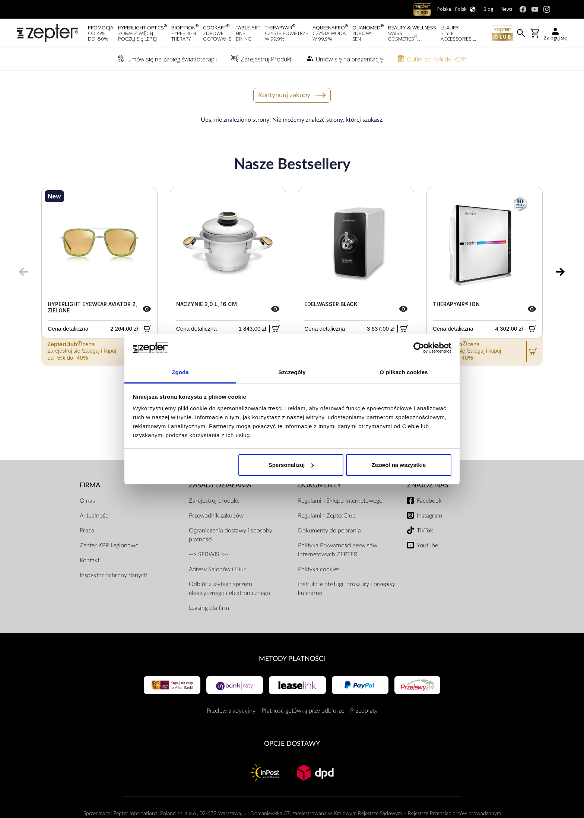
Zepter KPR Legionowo (109, 545)
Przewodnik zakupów (216, 516)
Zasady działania (220, 485)
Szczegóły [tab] (291, 372)
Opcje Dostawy (292, 744)
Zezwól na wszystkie (398, 465)
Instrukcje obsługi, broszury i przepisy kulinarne (346, 588)
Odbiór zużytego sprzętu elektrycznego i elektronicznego (229, 588)
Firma (90, 485)
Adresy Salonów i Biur (217, 569)
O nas (87, 501)
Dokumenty (319, 485)
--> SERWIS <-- (209, 554)
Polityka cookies (319, 569)
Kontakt (89, 560)
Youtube (427, 545)
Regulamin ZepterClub (327, 516)
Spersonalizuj (291, 465)
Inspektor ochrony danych (113, 575)
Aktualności (95, 516)
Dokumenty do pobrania (329, 531)
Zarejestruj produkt (214, 501)
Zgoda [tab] (180, 372)
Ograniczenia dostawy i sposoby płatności (230, 535)
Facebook (429, 501)
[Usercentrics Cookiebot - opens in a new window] (418, 347)
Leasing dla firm (209, 608)
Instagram (429, 516)
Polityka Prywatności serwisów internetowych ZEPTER (337, 549)
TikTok (425, 531)
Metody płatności (292, 659)
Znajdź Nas (427, 485)
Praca (87, 531)
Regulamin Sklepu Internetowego (340, 501)
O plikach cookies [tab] (404, 372)
